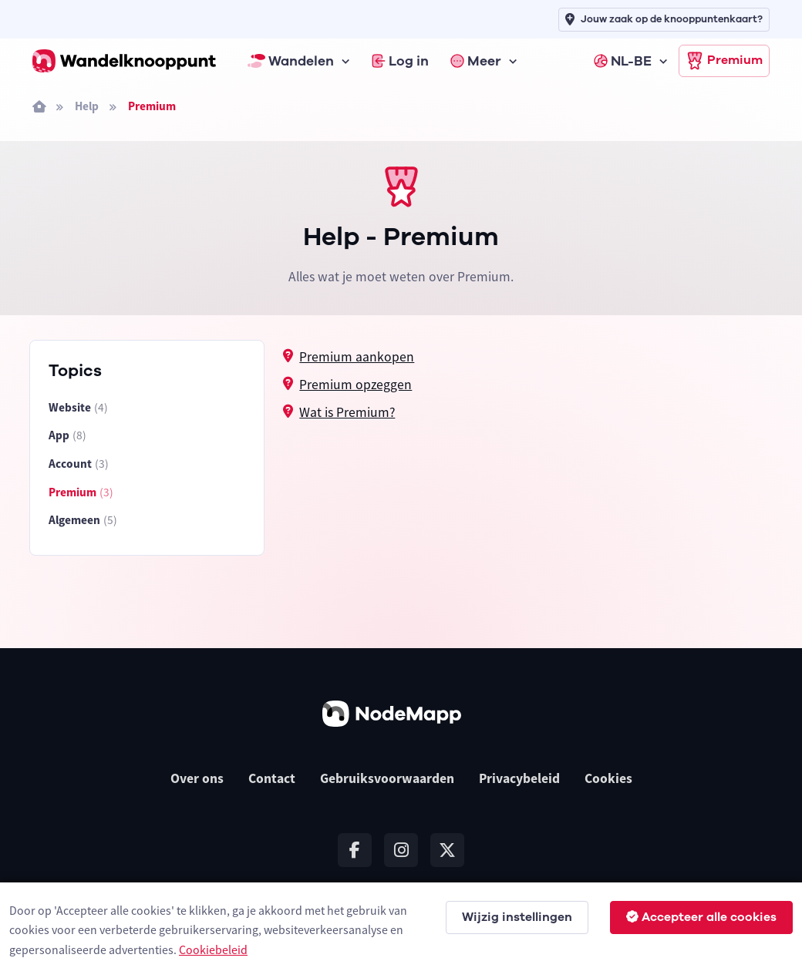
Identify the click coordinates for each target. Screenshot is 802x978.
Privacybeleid (519, 778)
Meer (475, 61)
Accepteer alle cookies (701, 917)
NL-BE (623, 61)
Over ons (197, 778)
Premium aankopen (356, 356)
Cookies (608, 778)
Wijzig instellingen (517, 917)
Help (87, 106)
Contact (271, 778)
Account (79, 464)
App (67, 435)
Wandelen (291, 61)
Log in (400, 61)
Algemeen (83, 520)
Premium (724, 61)
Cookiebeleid (213, 949)
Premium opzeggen (355, 384)
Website (78, 408)
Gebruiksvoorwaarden (387, 778)
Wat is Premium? (347, 412)
